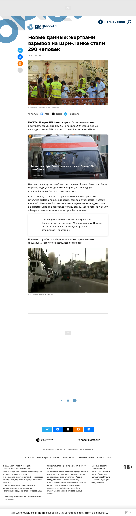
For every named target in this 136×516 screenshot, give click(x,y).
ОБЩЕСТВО (61, 449)
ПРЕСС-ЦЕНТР (44, 457)
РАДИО (56, 457)
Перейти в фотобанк (52, 107)
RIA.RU (100, 457)
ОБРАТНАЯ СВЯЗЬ (86, 457)
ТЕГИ (109, 457)
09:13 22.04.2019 (34, 56)
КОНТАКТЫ (68, 457)
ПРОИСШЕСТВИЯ (76, 449)
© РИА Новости (33, 295)
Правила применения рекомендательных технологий (22, 498)
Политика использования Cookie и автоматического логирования (19, 487)
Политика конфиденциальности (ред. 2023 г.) (22, 492)
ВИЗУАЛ (89, 449)
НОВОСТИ (29, 457)
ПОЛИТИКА (48, 449)
